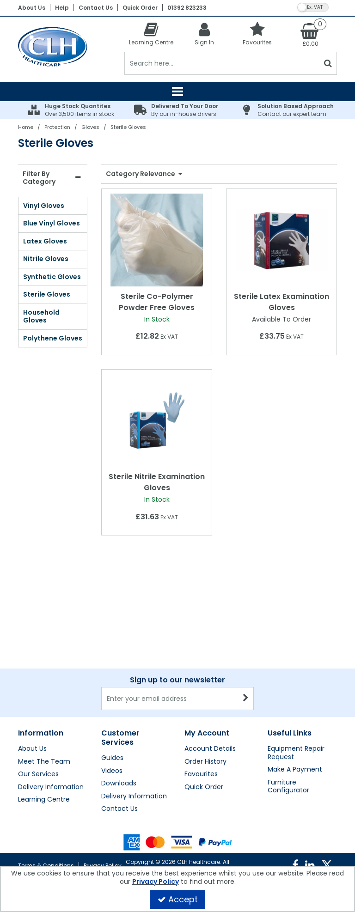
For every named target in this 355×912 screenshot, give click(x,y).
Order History (205, 762)
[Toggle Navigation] (177, 91)
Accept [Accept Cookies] (178, 899)
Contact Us (96, 7)
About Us (31, 7)
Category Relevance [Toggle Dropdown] (141, 174)
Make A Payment (295, 770)
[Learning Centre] (151, 33)
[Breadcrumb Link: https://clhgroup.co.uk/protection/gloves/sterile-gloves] (128, 127)
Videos (111, 771)
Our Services (38, 774)
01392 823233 (187, 7)
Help (62, 7)
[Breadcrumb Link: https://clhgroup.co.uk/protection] (57, 127)
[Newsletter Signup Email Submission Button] (246, 698)
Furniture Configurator (288, 786)
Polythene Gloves (52, 338)
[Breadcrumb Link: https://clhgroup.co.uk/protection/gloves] (90, 127)
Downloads (118, 783)
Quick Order (140, 7)
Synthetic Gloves (52, 276)
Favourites (201, 774)
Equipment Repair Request (296, 753)
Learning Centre (44, 800)
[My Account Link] (204, 33)
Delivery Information (51, 787)
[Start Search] (328, 63)
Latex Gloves (45, 241)
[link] (295, 865)
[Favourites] (257, 33)
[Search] (221, 63)
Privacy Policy (103, 865)
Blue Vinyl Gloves (51, 223)
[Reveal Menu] (177, 91)
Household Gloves (41, 316)
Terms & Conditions (46, 865)
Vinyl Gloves (43, 205)
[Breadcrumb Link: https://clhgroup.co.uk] (25, 127)
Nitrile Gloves (45, 258)
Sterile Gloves (46, 294)
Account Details (210, 749)
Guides (112, 758)
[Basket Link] (310, 34)
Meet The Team (44, 762)
